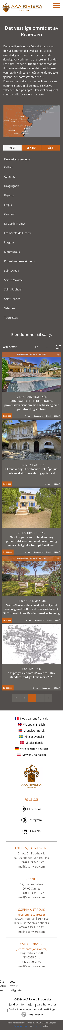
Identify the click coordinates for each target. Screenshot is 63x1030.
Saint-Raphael (13, 289)
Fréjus (8, 205)
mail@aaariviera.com (31, 866)
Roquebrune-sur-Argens (19, 261)
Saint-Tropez (12, 299)
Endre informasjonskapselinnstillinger (33, 1009)
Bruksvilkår (37, 1026)
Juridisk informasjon (21, 1004)
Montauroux (12, 252)
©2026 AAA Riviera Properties (32, 999)
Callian (8, 167)
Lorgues (9, 242)
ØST (50, 148)
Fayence (9, 195)
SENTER (31, 148)
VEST (12, 148)
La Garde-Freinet (14, 223)
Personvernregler (21, 1026)
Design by (36, 1014)
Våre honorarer (46, 1004)
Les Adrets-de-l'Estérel (18, 233)
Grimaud (9, 214)
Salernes (9, 308)
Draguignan (11, 186)
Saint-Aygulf (11, 270)
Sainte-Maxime (13, 280)
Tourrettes (11, 318)
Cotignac (9, 176)
